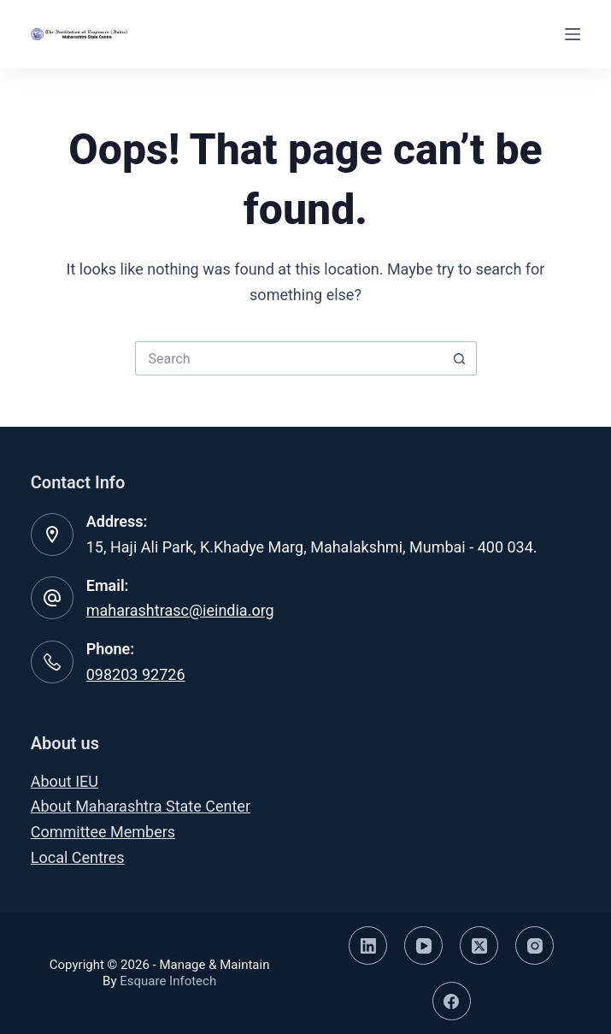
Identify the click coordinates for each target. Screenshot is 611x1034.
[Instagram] (534, 945)
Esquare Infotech (168, 981)
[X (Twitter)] (479, 945)
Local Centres (78, 857)
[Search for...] (289, 358)
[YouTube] (423, 945)
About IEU (64, 781)
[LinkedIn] (368, 945)
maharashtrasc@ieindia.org (180, 610)
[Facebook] (451, 1001)
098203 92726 (135, 674)
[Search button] (460, 358)
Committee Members (103, 832)
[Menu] (572, 34)
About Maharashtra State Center (140, 806)
